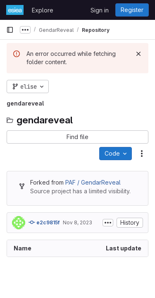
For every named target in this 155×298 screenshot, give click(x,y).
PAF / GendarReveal (93, 182)
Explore (42, 10)
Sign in (100, 10)
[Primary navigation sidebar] (10, 29)
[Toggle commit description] (108, 222)
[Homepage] (15, 10)
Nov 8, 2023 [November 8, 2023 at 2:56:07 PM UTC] (77, 222)
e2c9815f (44, 222)
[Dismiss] (138, 54)
